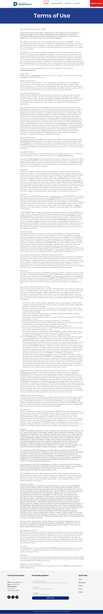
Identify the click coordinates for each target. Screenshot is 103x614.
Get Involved (82, 582)
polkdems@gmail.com (29, 70)
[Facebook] (9, 597)
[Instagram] (16, 597)
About (80, 579)
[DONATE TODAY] (96, 3)
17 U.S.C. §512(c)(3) (33, 159)
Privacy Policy (36, 75)
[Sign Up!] (50, 598)
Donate (80, 585)
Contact (81, 592)
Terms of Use (59, 611)
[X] (12, 597)
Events (80, 588)
